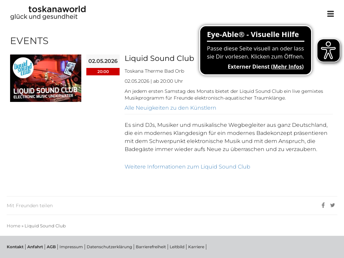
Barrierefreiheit (151, 246)
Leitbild (177, 246)
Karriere (196, 246)
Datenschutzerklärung (109, 246)
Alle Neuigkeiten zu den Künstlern (170, 108)
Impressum (71, 246)
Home (13, 225)
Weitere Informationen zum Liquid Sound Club (187, 166)
